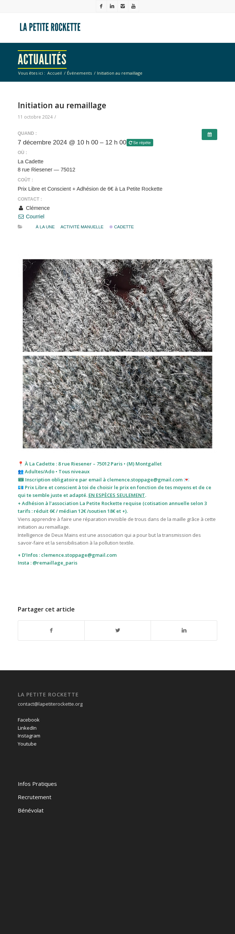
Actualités (42, 59)
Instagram (29, 735)
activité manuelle (81, 227)
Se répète (140, 142)
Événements (79, 73)
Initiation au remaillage (62, 105)
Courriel (31, 216)
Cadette (122, 227)
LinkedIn (27, 728)
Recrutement (34, 797)
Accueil (54, 73)
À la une (45, 227)
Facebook (29, 719)
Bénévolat (31, 810)
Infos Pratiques (37, 783)
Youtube (27, 743)
